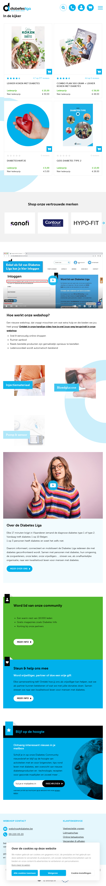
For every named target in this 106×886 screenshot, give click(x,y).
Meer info (23, 642)
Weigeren (53, 873)
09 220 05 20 (13, 834)
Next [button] (103, 223)
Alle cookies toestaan (25, 873)
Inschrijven (53, 783)
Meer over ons (19, 568)
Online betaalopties (73, 837)
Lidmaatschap (70, 832)
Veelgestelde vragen (73, 828)
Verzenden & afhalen (74, 841)
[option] (20, 223)
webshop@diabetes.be (18, 829)
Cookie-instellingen (81, 873)
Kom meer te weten (21, 865)
